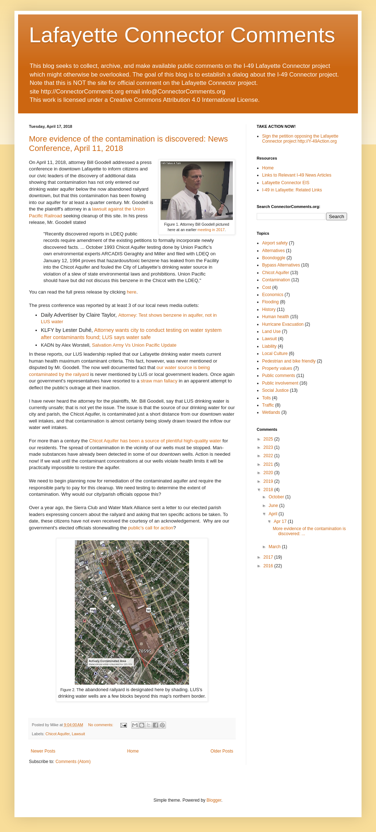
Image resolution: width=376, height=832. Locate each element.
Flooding (270, 301)
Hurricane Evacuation (283, 324)
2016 (269, 565)
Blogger (213, 800)
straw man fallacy (159, 381)
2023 (269, 447)
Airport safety (275, 243)
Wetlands (271, 412)
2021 (269, 464)
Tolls (266, 397)
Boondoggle (273, 257)
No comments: (101, 725)
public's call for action (150, 527)
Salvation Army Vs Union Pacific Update (134, 345)
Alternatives (273, 250)
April (273, 513)
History (268, 309)
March (275, 546)
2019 (269, 481)
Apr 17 (281, 521)
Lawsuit (78, 734)
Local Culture (275, 353)
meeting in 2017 (211, 230)
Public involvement (280, 383)
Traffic (268, 405)
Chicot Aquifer (58, 734)
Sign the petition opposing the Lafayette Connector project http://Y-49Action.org (300, 139)
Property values (277, 368)
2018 (269, 489)
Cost (266, 287)
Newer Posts (43, 751)
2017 (269, 557)
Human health (275, 316)
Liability (269, 346)
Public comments (278, 375)
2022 (269, 455)
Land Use (271, 331)
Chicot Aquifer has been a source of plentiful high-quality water (155, 440)
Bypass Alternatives (281, 265)
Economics (272, 294)
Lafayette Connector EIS (285, 182)
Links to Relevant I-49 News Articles (296, 175)
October (277, 496)
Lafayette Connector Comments (182, 35)
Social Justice (275, 390)
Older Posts (221, 751)
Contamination (276, 279)
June (274, 505)
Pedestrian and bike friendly (289, 361)
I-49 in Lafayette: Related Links (292, 189)
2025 (269, 439)
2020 (269, 472)
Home (133, 751)
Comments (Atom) (72, 761)
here (131, 292)
